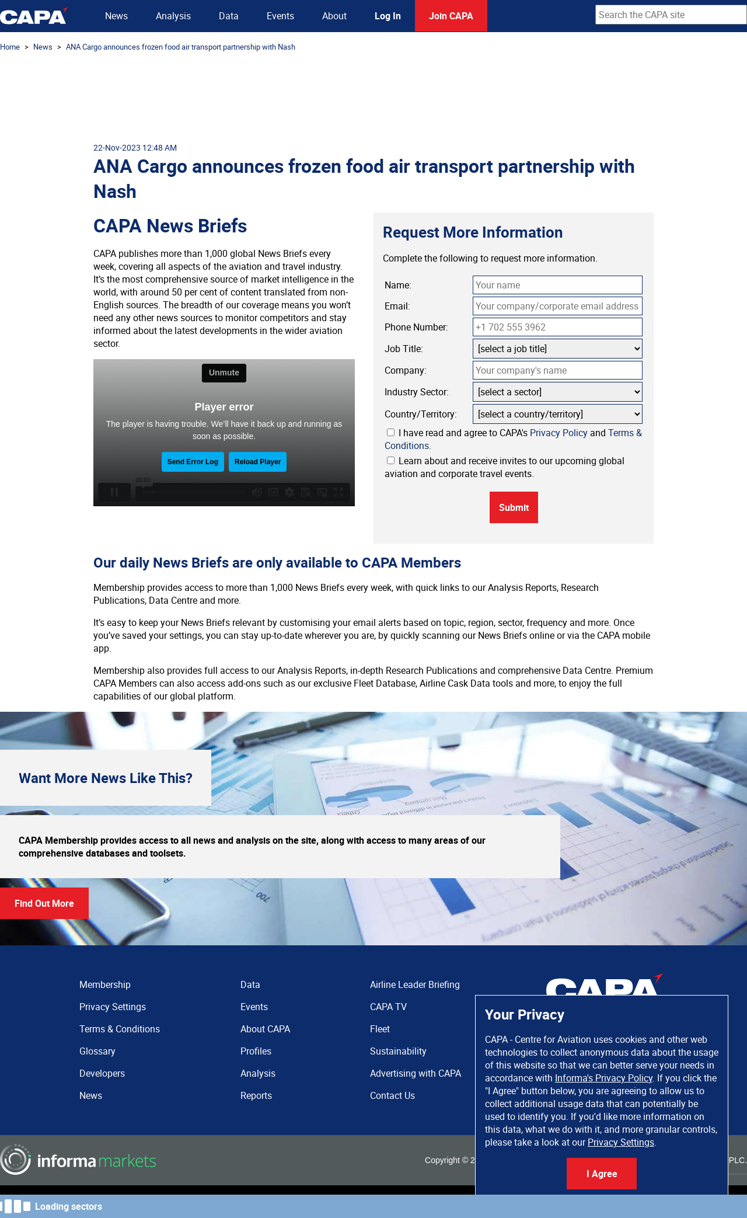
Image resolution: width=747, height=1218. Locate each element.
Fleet (380, 1028)
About (334, 15)
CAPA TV (388, 1006)
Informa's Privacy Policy (603, 1077)
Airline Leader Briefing (415, 984)
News (116, 15)
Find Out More (44, 903)
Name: (398, 285)
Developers (102, 1073)
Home (10, 46)
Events (280, 15)
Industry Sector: (417, 391)
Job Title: (404, 348)
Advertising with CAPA (415, 1073)
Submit (514, 507)
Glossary (97, 1051)
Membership (105, 984)
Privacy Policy (559, 432)
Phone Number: (416, 327)
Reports (256, 1095)
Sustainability (398, 1051)
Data (229, 15)
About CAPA (265, 1028)
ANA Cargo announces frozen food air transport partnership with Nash (180, 46)
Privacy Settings (621, 1142)
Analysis (173, 15)
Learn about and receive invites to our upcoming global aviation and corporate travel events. (504, 467)
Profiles (255, 1051)
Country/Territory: (421, 414)
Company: (406, 370)
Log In (388, 15)
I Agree (602, 1173)
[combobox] (671, 15)
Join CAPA (451, 15)
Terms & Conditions (119, 1028)
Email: (397, 306)
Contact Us (392, 1095)
